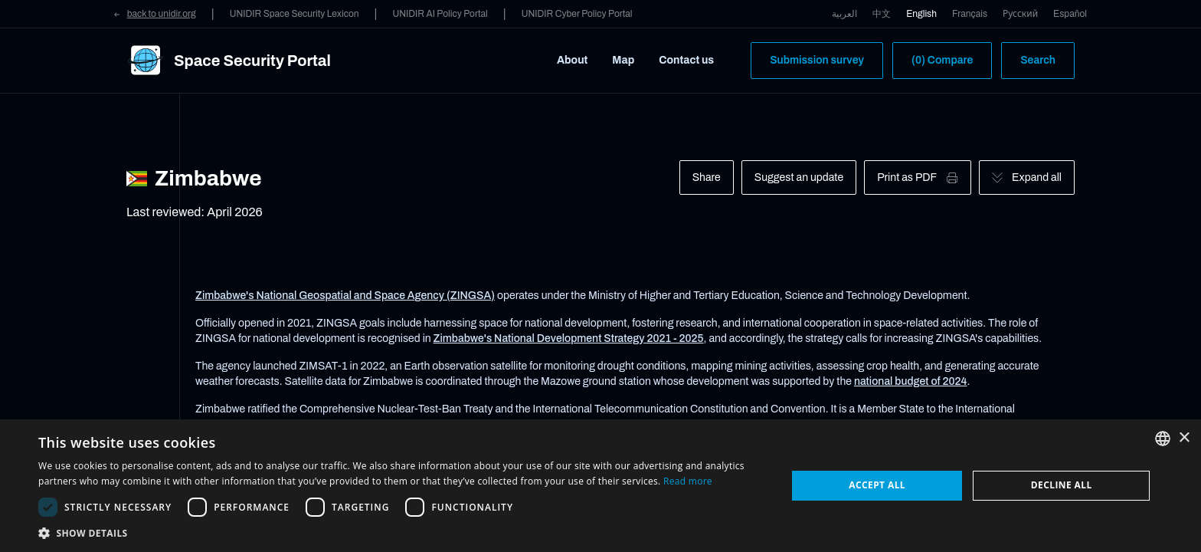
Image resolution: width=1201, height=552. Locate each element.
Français (969, 13)
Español (1070, 13)
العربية (844, 13)
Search (1037, 60)
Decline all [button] (1061, 484)
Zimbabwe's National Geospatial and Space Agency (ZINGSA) (345, 295)
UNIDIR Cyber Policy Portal (577, 13)
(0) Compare (942, 60)
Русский (1020, 13)
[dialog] (600, 485)
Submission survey (817, 60)
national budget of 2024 (910, 381)
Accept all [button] (877, 484)
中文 (881, 13)
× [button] (1184, 438)
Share (706, 177)
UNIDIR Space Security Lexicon (294, 13)
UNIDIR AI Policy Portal (439, 13)
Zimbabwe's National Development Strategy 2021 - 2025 (569, 338)
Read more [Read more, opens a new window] (687, 481)
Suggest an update (798, 177)
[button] (401, 532)
